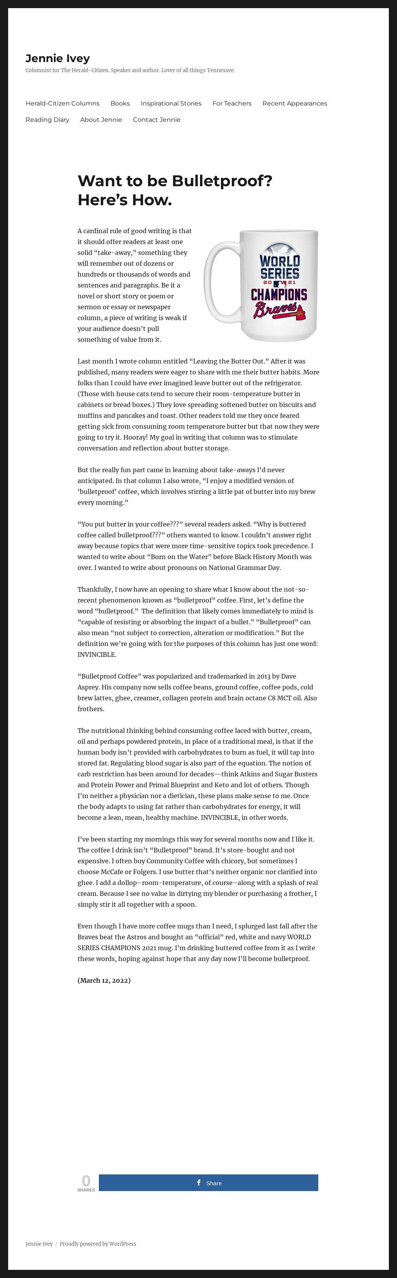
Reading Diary (47, 119)
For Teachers (232, 103)
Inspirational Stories (171, 103)
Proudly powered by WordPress (98, 1244)
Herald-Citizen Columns (63, 103)
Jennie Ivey (58, 58)
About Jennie (101, 119)
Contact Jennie (157, 119)
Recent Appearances (294, 103)
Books (120, 103)
